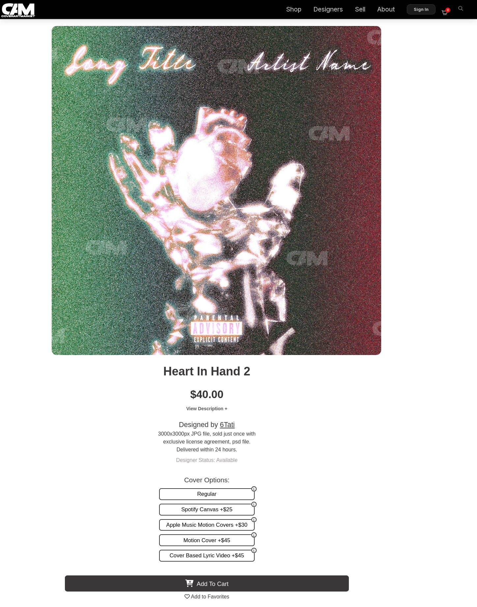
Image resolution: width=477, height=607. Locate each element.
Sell (364, 10)
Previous (21, 344)
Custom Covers (293, 451)
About (390, 10)
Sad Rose (397, 396)
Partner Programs (435, 472)
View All (276, 281)
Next (455, 344)
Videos (283, 472)
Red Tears (80, 396)
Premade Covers (295, 444)
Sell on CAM (441, 465)
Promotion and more (299, 465)
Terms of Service (259, 574)
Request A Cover (295, 458)
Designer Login (215, 574)
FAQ (451, 451)
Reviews (446, 458)
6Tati (375, 97)
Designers (332, 10)
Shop (297, 10)
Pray (291, 396)
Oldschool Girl (185, 396)
